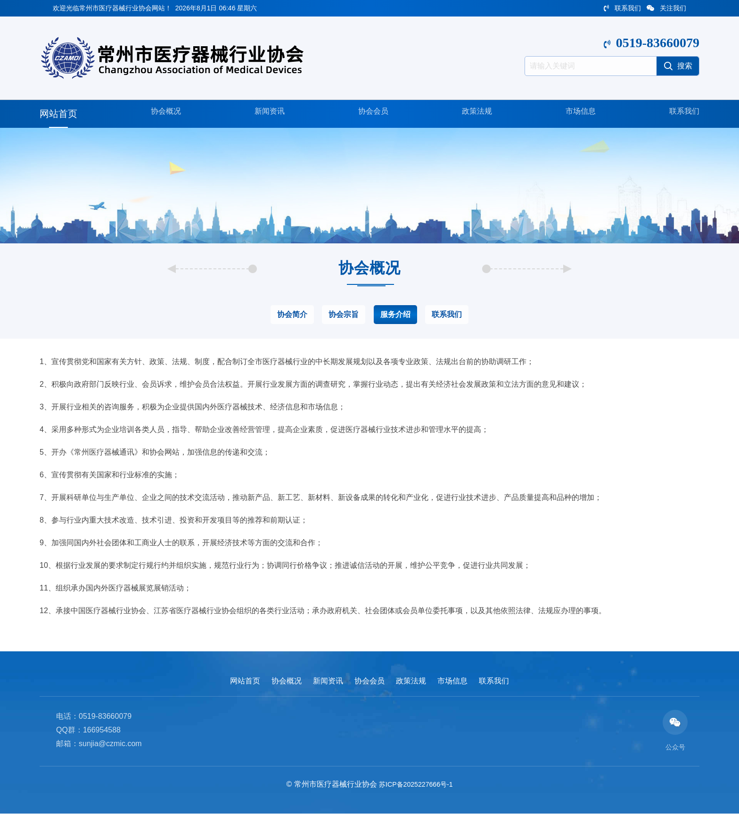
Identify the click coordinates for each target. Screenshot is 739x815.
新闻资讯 (266, 113)
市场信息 (577, 113)
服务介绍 (395, 314)
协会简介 (292, 314)
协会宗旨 (343, 314)
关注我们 (666, 8)
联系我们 (622, 8)
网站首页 (58, 113)
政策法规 (473, 113)
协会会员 (369, 113)
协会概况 (162, 113)
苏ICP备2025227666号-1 (416, 785)
